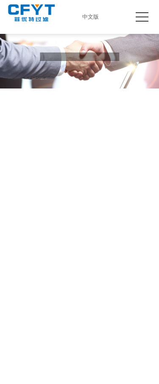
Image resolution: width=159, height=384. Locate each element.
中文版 (88, 17)
